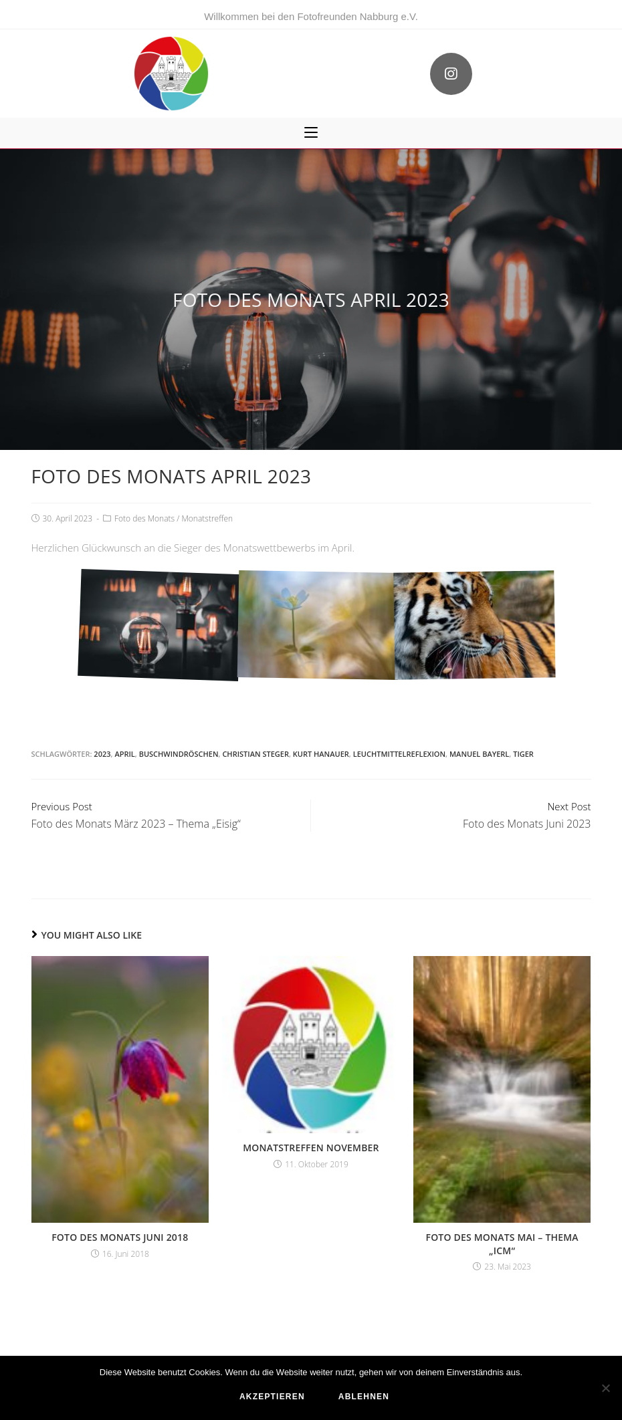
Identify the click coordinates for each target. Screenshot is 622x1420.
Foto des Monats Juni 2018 (119, 1237)
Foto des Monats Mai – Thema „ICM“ (501, 1244)
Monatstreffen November (311, 1147)
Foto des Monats (144, 518)
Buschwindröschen (179, 754)
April (124, 754)
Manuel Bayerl (479, 754)
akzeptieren (272, 1396)
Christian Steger (255, 754)
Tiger (523, 754)
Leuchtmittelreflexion (399, 754)
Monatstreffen (207, 518)
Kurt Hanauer (321, 754)
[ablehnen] (605, 1388)
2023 (102, 754)
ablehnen (363, 1396)
